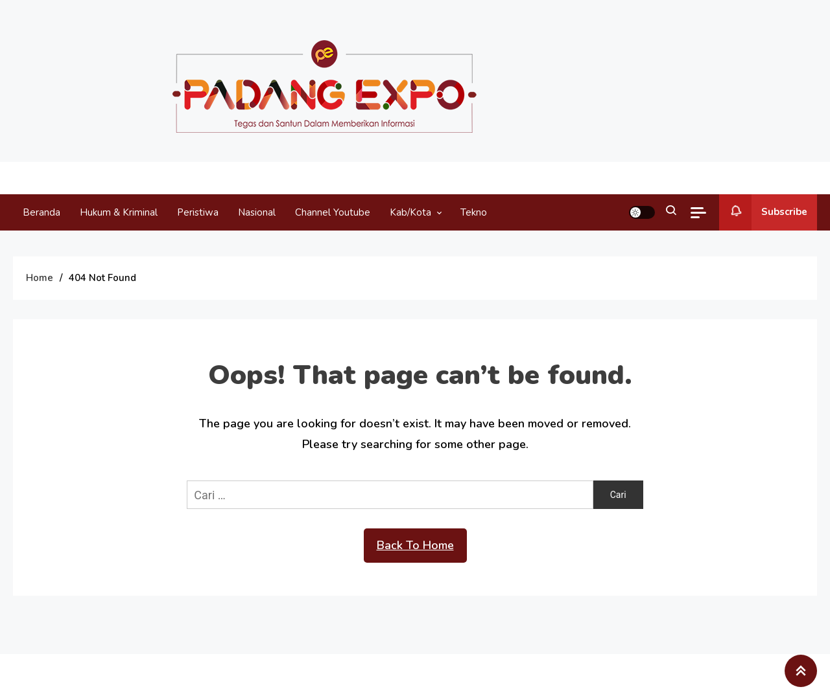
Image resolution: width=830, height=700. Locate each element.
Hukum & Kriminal (119, 212)
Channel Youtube (332, 212)
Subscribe (763, 212)
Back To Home (415, 545)
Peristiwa (198, 212)
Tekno (473, 212)
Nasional (257, 212)
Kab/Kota (410, 212)
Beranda (41, 212)
